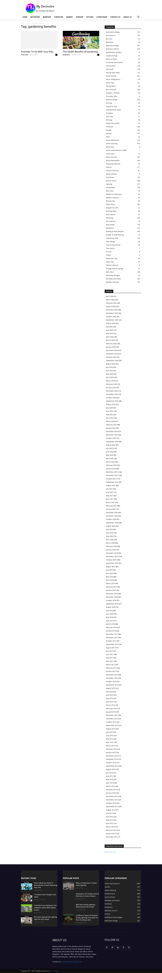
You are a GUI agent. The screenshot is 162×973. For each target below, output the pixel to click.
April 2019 (110, 580)
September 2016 (112, 685)
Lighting (109, 184)
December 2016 (112, 675)
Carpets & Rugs (112, 56)
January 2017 (111, 671)
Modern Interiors (112, 198)
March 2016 (110, 705)
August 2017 (110, 648)
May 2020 (109, 536)
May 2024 (109, 374)
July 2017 (109, 651)
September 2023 (112, 401)
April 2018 (110, 621)
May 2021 (109, 496)
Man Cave (109, 191)
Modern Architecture (114, 194)
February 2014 (111, 790)
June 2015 (109, 735)
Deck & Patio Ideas (113, 73)
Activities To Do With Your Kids (37, 51)
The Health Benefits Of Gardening (80, 51)
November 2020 (112, 516)
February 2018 (111, 627)
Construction (111, 66)
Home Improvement (113, 150)
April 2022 (110, 458)
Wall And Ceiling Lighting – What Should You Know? (86, 906)
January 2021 (111, 509)
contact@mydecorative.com (71, 962)
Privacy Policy (54, 971)
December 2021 (112, 472)
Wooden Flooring (112, 282)
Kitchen (89, 17)
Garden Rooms (110, 852)
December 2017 (112, 634)
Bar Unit (109, 39)
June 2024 (109, 371)
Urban (108, 255)
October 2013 (111, 803)
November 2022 (112, 435)
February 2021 (111, 506)
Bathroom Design (112, 45)
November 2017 (112, 637)
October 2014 (111, 762)
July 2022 (109, 448)
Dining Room (111, 86)
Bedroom (47, 17)
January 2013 (111, 833)
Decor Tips (110, 83)
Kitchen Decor (111, 181)
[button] (138, 17)
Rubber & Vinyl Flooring (115, 235)
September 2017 (112, 644)
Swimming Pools (112, 238)
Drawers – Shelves (113, 93)
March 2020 (110, 543)
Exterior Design (111, 100)
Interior (79, 17)
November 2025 (112, 313)
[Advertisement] (100, 8)
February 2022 (111, 465)
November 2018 (112, 597)
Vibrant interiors (112, 265)
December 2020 (112, 512)
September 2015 (112, 725)
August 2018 (110, 607)
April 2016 (110, 702)
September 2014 (112, 766)
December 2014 (112, 756)
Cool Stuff (109, 69)
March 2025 (110, 340)
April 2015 (110, 742)
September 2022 (112, 441)
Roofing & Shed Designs (115, 231)
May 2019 (109, 577)
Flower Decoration (113, 123)
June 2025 (109, 330)
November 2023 (112, 394)
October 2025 (111, 316)
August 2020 (110, 526)
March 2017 (110, 664)
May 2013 (109, 820)
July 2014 (109, 773)
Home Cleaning (111, 143)
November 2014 (112, 759)
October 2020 (111, 519)
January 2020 (111, 550)
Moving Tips (110, 201)
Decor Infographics (113, 79)
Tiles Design (110, 241)
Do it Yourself (111, 89)
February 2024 (111, 384)
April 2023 (110, 418)
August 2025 (110, 323)
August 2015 (110, 729)
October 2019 (111, 560)
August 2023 (110, 404)
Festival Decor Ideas (113, 110)
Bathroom (35, 17)
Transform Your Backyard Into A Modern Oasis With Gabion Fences (45, 907)
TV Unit (108, 252)
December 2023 (112, 391)
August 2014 (110, 769)
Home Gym (110, 147)
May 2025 (109, 333)
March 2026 (110, 300)
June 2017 (109, 654)
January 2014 (111, 793)
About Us (128, 17)
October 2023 (111, 398)
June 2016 (109, 695)
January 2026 (111, 306)
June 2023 (109, 411)
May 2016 (109, 698)
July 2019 (109, 570)
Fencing (109, 103)
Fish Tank (109, 116)
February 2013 (111, 830)
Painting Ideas (111, 211)
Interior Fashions (112, 171)
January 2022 (111, 469)
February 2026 (111, 303)
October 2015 (111, 722)
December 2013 (112, 796)
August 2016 (110, 688)
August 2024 (110, 364)
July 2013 (109, 813)
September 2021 (112, 482)
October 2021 (111, 479)
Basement (110, 42)
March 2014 (110, 786)
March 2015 (110, 746)
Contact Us (115, 17)
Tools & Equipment (113, 245)
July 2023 (109, 408)
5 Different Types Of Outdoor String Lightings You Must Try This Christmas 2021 (87, 917)
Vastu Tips (110, 262)
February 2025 (111, 344)
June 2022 (109, 452)
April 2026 (110, 296)
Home (24, 17)
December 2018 (112, 594)
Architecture (110, 35)
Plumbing (109, 218)
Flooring (109, 120)
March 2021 (110, 502)
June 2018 (109, 614)
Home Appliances (112, 140)
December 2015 (112, 715)
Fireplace (109, 113)
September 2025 (112, 320)
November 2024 (112, 354)
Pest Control (110, 214)
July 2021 (109, 489)
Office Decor (110, 204)
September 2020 (112, 523)
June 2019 (109, 573)
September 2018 (112, 604)
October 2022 (111, 438)
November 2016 (112, 678)
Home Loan (110, 154)
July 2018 (109, 610)
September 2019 (112, 563)
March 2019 (110, 583)
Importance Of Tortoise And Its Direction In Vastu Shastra (87, 895)
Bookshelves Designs (114, 52)
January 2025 (111, 347)
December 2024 (112, 350)
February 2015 (111, 749)
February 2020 (111, 546)
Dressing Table (111, 96)
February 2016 (111, 708)
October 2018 (111, 600)
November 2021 (112, 475)
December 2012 (112, 837)
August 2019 (110, 567)
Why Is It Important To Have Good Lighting (86, 884)
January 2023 (111, 428)
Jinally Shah (66, 55)
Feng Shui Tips (111, 106)
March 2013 (110, 827)
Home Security (111, 157)
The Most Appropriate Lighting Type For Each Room (45, 918)
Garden (69, 17)
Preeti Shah (24, 55)
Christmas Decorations (114, 62)
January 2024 (111, 387)
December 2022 (112, 431)
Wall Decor (110, 272)
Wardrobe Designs (113, 275)
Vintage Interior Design (114, 268)
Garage (108, 130)
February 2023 (111, 425)
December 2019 (112, 553)
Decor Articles (111, 76)
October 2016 (111, 681)
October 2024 (111, 357)
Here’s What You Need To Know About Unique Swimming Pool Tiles (45, 885)
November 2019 (112, 556)
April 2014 (110, 783)
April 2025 (110, 337)
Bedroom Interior (112, 49)
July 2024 (109, 367)
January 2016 (111, 712)
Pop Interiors (111, 221)
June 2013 (109, 817)
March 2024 (110, 381)
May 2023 (109, 414)
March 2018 (110, 624)
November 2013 (112, 800)
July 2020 (109, 529)
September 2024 (112, 360)
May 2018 (109, 617)
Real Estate (110, 225)
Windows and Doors (113, 279)
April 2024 (110, 377)
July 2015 (109, 732)
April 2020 (110, 539)
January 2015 (111, 752)
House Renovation (113, 160)
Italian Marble (111, 174)
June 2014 (109, 776)
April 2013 (110, 823)
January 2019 (111, 590)
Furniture (58, 17)
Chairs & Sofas (111, 59)
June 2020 (109, 533)
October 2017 (111, 641)
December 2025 (112, 310)
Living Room (101, 17)
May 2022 (109, 455)
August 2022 (110, 445)
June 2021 (109, 492)
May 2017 (109, 658)
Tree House (110, 248)
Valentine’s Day (111, 258)
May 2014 (109, 779)
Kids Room (110, 177)
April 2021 (110, 499)
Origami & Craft (112, 208)
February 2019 (111, 587)
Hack (108, 137)
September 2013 (112, 806)
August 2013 (110, 810)
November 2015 (112, 719)
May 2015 (109, 739)
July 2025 (109, 327)
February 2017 (111, 668)
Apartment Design (113, 32)
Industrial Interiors (113, 164)
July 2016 (109, 692)
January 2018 (111, 631)
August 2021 (110, 485)
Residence (110, 228)
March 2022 (110, 462)
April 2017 (110, 661)
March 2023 (110, 421)
